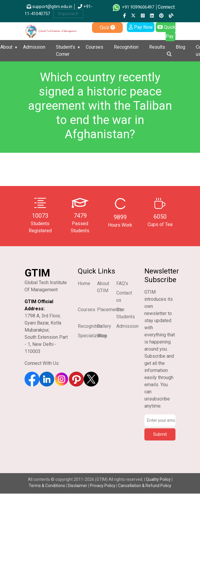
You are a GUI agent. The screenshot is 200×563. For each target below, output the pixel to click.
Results (157, 47)
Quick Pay (166, 31)
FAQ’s (122, 283)
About (6, 47)
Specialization (92, 335)
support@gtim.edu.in (49, 6)
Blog (180, 47)
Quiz (107, 27)
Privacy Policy (102, 485)
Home (84, 283)
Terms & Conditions (47, 485)
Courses (94, 47)
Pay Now (141, 27)
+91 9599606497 (133, 7)
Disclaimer (77, 485)
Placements (109, 309)
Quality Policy (159, 479)
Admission (34, 47)
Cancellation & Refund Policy (144, 485)
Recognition (126, 47)
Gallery (104, 326)
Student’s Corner (65, 50)
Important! (68, 13)
